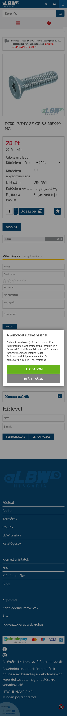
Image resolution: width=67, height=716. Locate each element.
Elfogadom (33, 369)
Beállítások (33, 379)
